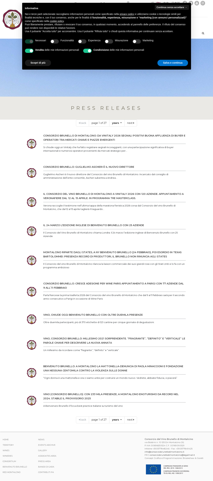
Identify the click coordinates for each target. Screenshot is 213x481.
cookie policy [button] (57, 21)
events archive (46, 445)
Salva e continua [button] (172, 62)
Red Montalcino (11, 472)
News (41, 439)
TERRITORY (8, 445)
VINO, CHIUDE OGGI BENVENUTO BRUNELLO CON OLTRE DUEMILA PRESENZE (93, 314)
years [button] (116, 123)
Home (6, 439)
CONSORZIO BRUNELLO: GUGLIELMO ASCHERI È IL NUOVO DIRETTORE (88, 166)
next (130, 123)
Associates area (47, 456)
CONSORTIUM (9, 461)
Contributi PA (46, 472)
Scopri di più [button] (38, 62)
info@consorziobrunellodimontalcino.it (164, 451)
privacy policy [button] (127, 14)
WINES (6, 450)
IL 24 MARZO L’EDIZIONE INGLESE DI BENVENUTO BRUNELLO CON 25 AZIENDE (93, 225)
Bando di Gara (46, 467)
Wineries (7, 456)
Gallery (42, 450)
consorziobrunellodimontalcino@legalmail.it (172, 455)
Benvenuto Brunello (15, 467)
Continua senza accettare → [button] (172, 7)
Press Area (44, 461)
